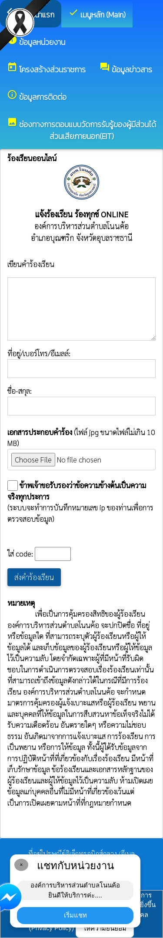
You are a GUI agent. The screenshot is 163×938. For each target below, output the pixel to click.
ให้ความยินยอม (104, 928)
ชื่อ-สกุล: (81, 400)
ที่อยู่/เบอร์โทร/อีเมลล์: (81, 363)
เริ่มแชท (75, 915)
